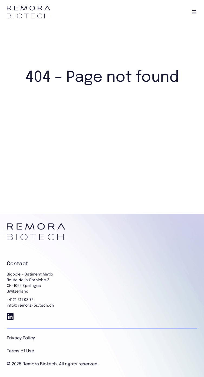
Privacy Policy (21, 338)
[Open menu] (194, 12)
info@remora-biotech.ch (30, 305)
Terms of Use (20, 351)
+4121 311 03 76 (20, 300)
